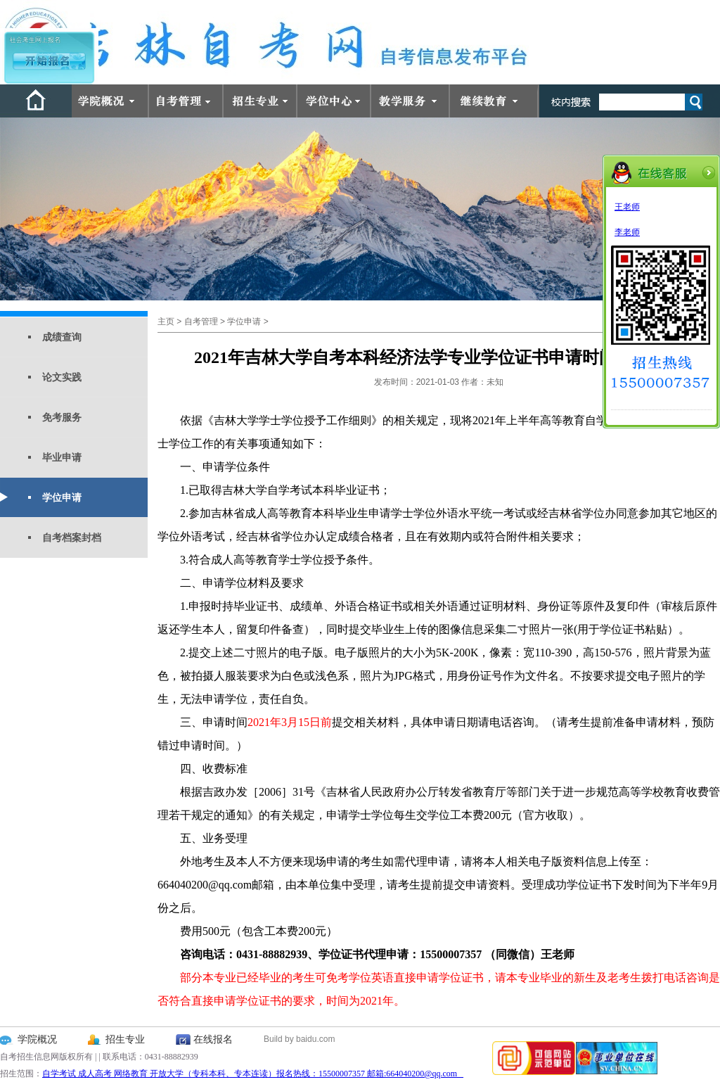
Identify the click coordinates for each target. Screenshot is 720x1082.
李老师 (627, 232)
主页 (166, 321)
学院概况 (37, 1039)
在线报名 (213, 1039)
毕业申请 (62, 457)
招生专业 (125, 1039)
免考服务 (62, 417)
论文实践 (62, 377)
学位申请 (62, 497)
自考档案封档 (71, 537)
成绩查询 (62, 337)
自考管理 (201, 321)
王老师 (627, 207)
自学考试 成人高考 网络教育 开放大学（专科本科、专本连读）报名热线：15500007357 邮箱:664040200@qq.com (252, 1073)
